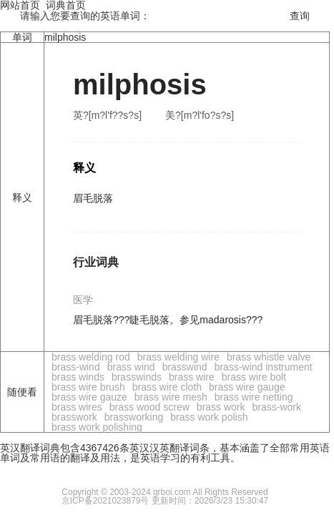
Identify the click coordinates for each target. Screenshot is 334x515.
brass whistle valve (269, 357)
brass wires (76, 407)
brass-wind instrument (264, 367)
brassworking (133, 417)
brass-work (276, 407)
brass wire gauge (247, 387)
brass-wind (75, 367)
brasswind (184, 367)
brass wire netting (254, 397)
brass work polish (208, 417)
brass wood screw (149, 407)
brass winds (77, 377)
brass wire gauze (89, 397)
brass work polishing (96, 427)
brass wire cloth (167, 387)
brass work (221, 407)
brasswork (74, 417)
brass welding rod (90, 357)
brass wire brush (88, 387)
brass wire (192, 377)
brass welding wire (178, 357)
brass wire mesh (170, 397)
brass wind (131, 367)
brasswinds (137, 377)
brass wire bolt (254, 377)
